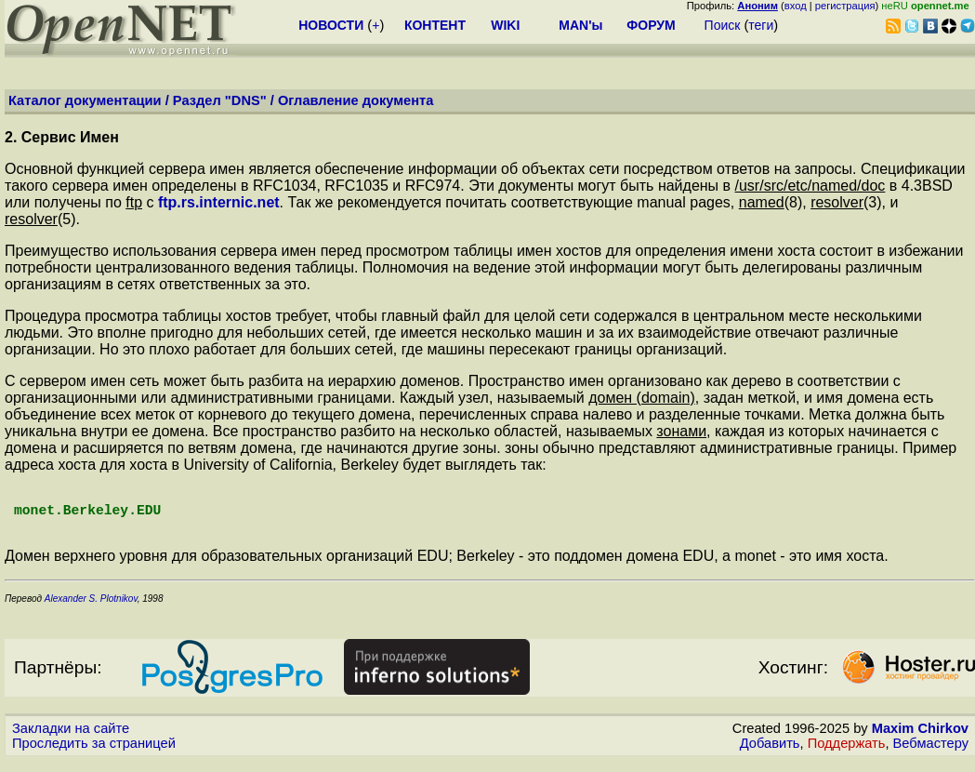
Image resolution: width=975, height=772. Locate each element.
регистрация (845, 5)
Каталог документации (85, 100)
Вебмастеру (930, 754)
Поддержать (847, 754)
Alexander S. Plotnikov (90, 610)
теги (760, 25)
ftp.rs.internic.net (219, 202)
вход (795, 5)
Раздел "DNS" (220, 100)
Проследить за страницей (94, 754)
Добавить (770, 754)
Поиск (723, 25)
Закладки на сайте (70, 739)
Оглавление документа (356, 100)
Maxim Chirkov (920, 739)
